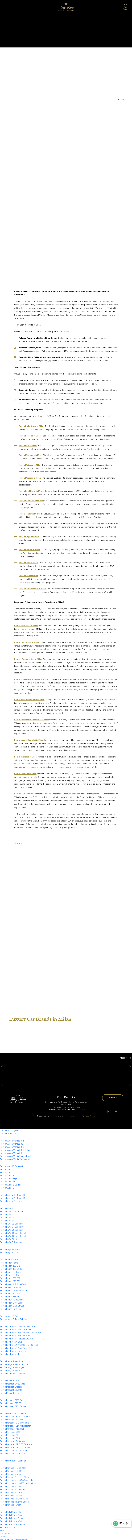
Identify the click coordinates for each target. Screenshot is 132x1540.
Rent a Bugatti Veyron (10, 1248)
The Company (6, 1538)
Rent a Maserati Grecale (11, 1385)
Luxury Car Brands (8, 1132)
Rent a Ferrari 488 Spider (11, 1267)
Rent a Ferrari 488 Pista (10, 1295)
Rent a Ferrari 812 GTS (10, 1292)
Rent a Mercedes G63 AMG (12, 1440)
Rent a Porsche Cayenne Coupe (14, 1500)
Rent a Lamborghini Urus (11, 1340)
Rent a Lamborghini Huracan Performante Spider (22, 1331)
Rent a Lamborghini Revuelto (13, 1349)
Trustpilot (18, 842)
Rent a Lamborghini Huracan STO (15, 1334)
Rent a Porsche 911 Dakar (12, 1491)
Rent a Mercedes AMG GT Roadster (16, 1443)
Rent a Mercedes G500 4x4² (13, 1452)
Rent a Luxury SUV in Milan (26, 642)
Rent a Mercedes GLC (10, 1430)
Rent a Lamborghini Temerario (13, 1353)
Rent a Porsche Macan (10, 1472)
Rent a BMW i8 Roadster (11, 1241)
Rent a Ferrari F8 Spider (10, 1270)
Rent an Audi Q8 (7, 1174)
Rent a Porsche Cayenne (11, 1494)
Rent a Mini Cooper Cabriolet (13, 1412)
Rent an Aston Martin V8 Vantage (15, 1158)
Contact (23, 1538)
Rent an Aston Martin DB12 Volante (16, 1148)
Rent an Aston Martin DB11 (12, 1139)
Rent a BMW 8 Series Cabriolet (14, 1234)
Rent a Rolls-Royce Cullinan (12, 1517)
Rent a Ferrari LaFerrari (10, 1307)
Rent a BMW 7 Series (9, 1238)
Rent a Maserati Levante (11, 1388)
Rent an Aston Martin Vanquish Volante (17, 1155)
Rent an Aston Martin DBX (11, 1151)
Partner (16, 1538)
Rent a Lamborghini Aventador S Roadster (19, 1343)
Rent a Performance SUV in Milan (29, 699)
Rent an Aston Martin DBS (11, 1142)
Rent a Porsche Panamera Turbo (15, 1476)
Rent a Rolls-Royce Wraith (11, 1520)
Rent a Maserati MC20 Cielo (12, 1382)
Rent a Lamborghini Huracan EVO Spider (18, 1325)
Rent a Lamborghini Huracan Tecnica (16, 1328)
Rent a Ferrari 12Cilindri (10, 1286)
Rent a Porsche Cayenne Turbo (14, 1497)
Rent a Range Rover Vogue (12, 1366)
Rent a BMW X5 (7, 1213)
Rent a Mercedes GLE (10, 1433)
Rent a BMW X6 (7, 1216)
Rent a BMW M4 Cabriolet (11, 1225)
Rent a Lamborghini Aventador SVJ (16, 1346)
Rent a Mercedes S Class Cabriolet (15, 1421)
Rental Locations (7, 1526)
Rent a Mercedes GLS (10, 1437)
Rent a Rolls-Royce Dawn (11, 1514)
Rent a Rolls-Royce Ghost (11, 1510)
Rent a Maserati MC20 (10, 1379)
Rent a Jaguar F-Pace (10, 1315)
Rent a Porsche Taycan (10, 1503)
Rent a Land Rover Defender (12, 1372)
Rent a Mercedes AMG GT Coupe (15, 1446)
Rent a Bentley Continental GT (13, 1193)
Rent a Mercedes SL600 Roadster (15, 1424)
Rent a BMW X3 (7, 1207)
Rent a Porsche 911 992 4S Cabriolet (17, 1479)
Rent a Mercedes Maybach (12, 1427)
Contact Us (113, 1096)
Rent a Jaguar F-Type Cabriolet (14, 1318)
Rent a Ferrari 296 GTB (10, 1277)
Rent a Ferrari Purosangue (11, 1298)
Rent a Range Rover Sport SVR (14, 1363)
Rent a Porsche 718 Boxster (13, 1466)
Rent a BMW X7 (7, 1219)
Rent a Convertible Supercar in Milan (31, 679)
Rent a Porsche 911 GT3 (11, 1485)
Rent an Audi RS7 (7, 1186)
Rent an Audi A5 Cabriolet (11, 1165)
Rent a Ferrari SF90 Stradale (13, 1304)
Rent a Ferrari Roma (9, 1261)
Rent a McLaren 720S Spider (13, 1399)
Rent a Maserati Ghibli (9, 1391)
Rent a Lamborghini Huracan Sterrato (16, 1337)
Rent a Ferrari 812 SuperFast (13, 1283)
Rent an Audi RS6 (7, 1180)
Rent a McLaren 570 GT (10, 1402)
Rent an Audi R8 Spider (10, 1183)
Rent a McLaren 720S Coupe (13, 1405)
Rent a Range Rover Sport (12, 1360)
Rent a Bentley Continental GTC (14, 1197)
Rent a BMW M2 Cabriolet (11, 1222)
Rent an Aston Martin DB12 (12, 1145)
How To (3, 1529)
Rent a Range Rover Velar (11, 1369)
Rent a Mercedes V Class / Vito (14, 1449)
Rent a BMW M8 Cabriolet (11, 1228)
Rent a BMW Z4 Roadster (11, 1210)
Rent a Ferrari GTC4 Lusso (12, 1301)
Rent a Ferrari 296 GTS (10, 1280)
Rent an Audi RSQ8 (8, 1177)
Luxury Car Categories (10, 1129)
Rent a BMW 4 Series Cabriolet (14, 1231)
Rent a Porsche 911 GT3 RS (12, 1488)
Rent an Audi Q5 (7, 1168)
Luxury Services (7, 1532)
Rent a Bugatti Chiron (9, 1251)
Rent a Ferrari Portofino (10, 1258)
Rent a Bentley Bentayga (11, 1200)
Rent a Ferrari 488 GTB (10, 1264)
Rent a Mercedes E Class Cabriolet (15, 1415)
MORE (120, 99)
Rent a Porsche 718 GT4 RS (12, 1469)
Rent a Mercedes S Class (11, 1418)
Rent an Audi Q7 (7, 1171)
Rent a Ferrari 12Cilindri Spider (13, 1289)
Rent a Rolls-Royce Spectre (12, 1523)
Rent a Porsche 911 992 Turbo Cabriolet (18, 1482)
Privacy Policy (88, 1115)
